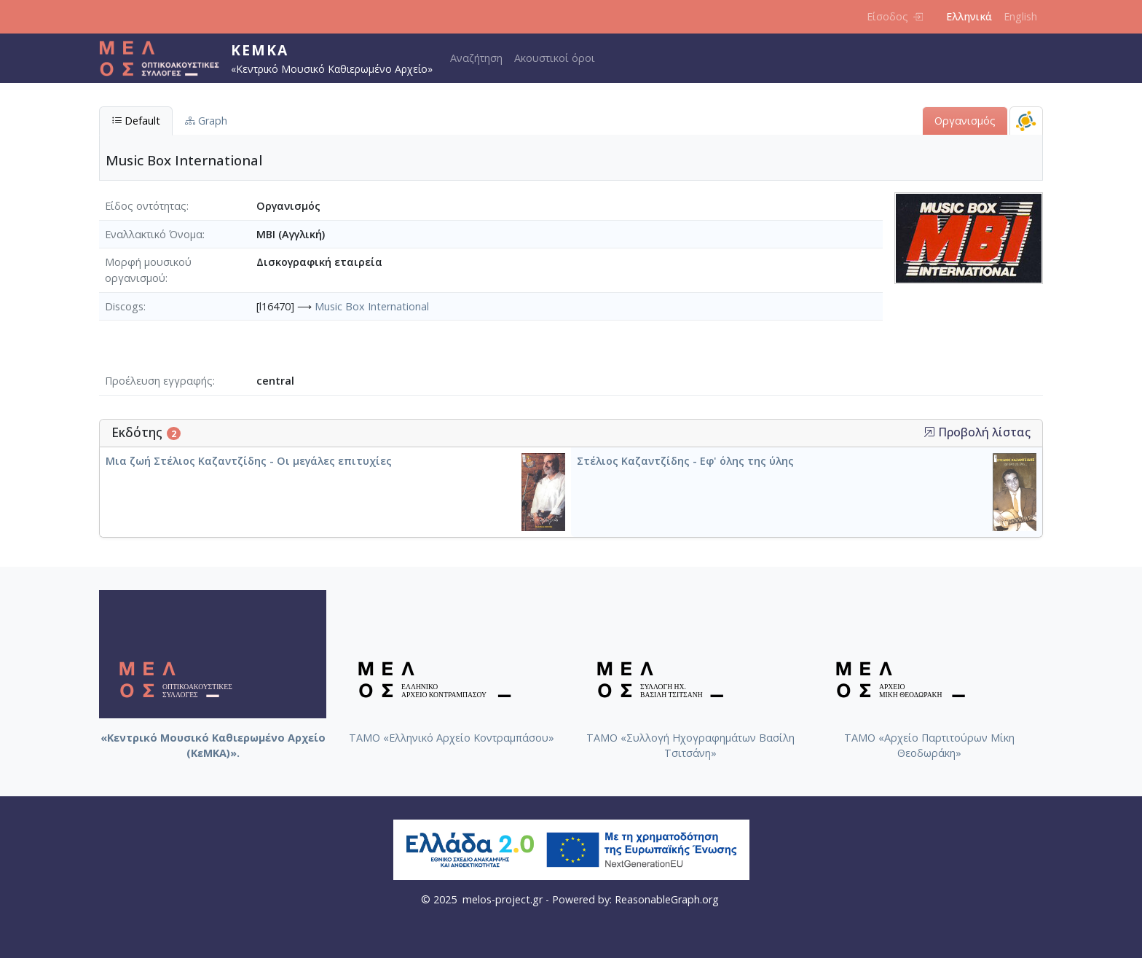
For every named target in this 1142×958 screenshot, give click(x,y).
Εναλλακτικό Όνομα (153, 234)
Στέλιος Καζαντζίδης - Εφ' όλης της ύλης (685, 461)
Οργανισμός (965, 120)
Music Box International (372, 306)
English (1020, 16)
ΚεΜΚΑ (259, 50)
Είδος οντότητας (145, 206)
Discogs (124, 306)
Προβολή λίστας (977, 432)
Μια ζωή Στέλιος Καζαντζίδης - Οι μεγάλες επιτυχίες (249, 461)
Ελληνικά (969, 16)
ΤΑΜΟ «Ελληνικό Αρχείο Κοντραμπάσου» (451, 738)
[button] (929, 432)
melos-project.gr (502, 899)
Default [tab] (135, 120)
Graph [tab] (206, 120)
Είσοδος (895, 16)
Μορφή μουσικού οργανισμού (148, 270)
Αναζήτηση (476, 58)
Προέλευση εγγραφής (159, 381)
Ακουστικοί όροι (554, 58)
